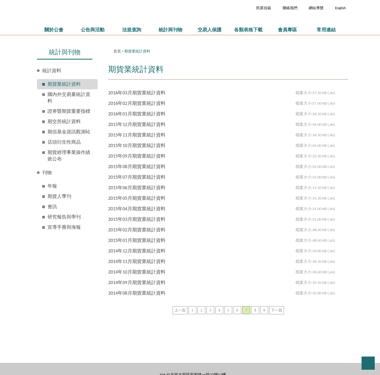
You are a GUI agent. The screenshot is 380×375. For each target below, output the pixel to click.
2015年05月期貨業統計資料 (136, 198)
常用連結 (326, 30)
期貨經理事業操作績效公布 (69, 155)
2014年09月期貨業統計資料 (136, 282)
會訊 (52, 207)
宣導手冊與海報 (64, 227)
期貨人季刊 (59, 196)
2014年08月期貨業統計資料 (136, 293)
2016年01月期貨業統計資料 (136, 114)
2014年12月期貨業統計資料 (136, 251)
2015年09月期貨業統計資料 (136, 156)
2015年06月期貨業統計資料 (136, 188)
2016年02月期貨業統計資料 (136, 103)
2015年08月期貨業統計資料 (136, 166)
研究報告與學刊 (64, 217)
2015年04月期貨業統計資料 (136, 209)
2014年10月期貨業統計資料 (136, 272)
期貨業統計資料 (64, 84)
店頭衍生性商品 (64, 142)
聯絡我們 (290, 8)
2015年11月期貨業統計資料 (136, 135)
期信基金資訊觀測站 (69, 132)
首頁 (117, 51)
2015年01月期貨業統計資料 (136, 240)
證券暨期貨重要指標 (69, 111)
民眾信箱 (263, 8)
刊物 (47, 173)
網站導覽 (316, 8)
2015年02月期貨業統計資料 (136, 230)
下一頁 (276, 310)
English (340, 8)
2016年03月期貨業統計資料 (136, 93)
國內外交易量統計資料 (69, 97)
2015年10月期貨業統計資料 (136, 145)
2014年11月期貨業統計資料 (136, 261)
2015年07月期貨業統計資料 (136, 177)
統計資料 (51, 71)
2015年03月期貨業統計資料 (136, 219)
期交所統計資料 (64, 121)
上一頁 (180, 310)
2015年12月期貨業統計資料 (136, 124)
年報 (52, 186)
